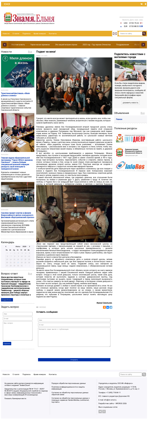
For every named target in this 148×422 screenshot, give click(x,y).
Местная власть (18, 45)
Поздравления (122, 45)
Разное (119, 119)
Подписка (26, 34)
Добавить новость (130, 103)
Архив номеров (40, 34)
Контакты (53, 34)
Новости (6, 34)
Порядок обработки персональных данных (69, 387)
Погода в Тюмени (131, 13)
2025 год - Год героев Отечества (97, 45)
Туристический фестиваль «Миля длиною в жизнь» (15, 94)
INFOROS (119, 407)
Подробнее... (7, 300)
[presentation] (55, 356)
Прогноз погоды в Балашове (131, 11)
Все (30, 51)
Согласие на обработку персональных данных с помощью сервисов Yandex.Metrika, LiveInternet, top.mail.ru (71, 404)
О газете (16, 34)
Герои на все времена (40, 45)
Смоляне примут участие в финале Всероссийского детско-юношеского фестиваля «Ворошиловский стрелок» (17, 215)
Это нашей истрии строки (66, 45)
